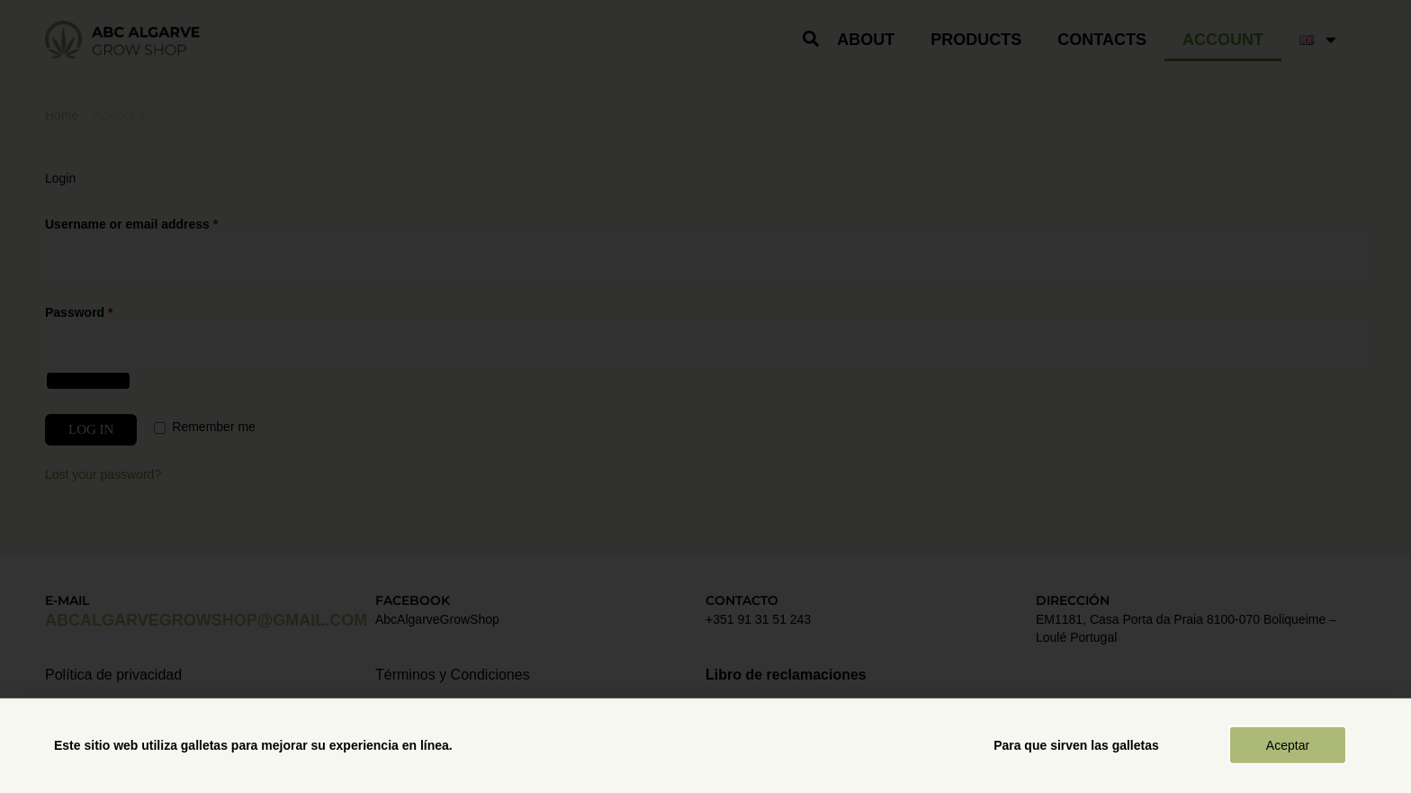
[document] (705, 396)
